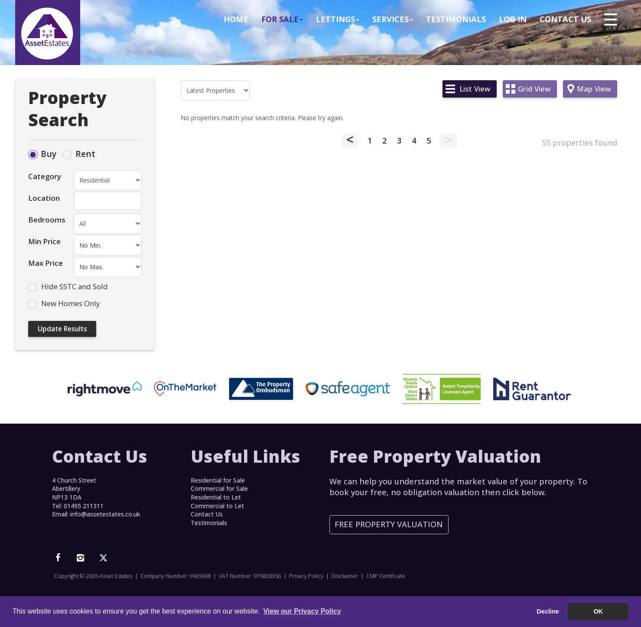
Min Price (44, 241)
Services (392, 19)
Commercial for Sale (219, 488)
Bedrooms (46, 220)
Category (44, 176)
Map (594, 89)
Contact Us (565, 19)
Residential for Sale (218, 480)
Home (236, 19)
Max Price (45, 263)
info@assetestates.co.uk (105, 514)
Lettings (337, 19)
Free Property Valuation (389, 524)
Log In (513, 19)
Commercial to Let (217, 506)
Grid (534, 89)
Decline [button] (548, 611)
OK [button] (598, 611)
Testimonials (456, 19)
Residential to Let (216, 497)
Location (44, 198)
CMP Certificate (385, 576)
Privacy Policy (306, 576)
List (474, 89)
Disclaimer (345, 576)
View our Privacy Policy (302, 611)
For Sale (282, 19)
